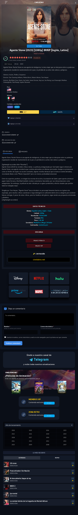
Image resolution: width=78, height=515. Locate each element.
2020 (47, 434)
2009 (30, 444)
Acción (11, 75)
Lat (8, 99)
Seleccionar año (9, 143)
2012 (47, 441)
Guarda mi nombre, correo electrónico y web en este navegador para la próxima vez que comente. (36, 337)
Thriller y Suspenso (20, 75)
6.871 (57, 112)
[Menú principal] (7, 3)
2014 (13, 441)
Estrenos (22, 458)
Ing (13, 99)
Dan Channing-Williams (16, 77)
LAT (39, 2)
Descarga (7, 151)
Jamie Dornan (34, 80)
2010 (13, 444)
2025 (30, 430)
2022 (13, 434)
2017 (30, 437)
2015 (64, 437)
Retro (57, 458)
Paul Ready (15, 82)
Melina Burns (27, 77)
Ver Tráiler (39, 46)
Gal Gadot (26, 80)
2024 (47, 430)
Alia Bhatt (12, 80)
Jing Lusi (41, 80)
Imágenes (23, 152)
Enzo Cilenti (18, 80)
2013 (30, 441)
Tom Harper (45, 77)
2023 (64, 430)
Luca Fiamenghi (56, 80)
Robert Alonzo (36, 77)
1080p (10, 107)
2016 (47, 437)
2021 (30, 434)
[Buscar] (75, 3)
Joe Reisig (48, 80)
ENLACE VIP (39, 246)
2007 (64, 444)
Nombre (7, 326)
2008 (47, 444)
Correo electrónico (47, 326)
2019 (64, 434)
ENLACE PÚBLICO (39, 240)
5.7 (23, 112)
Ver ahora (49, 403)
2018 (13, 437)
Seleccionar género (10, 135)
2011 (64, 441)
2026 (13, 430)
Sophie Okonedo (25, 82)
